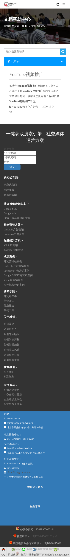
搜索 (63, 52)
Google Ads (10, 213)
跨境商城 (9, 190)
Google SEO (10, 208)
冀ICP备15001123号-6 (44, 536)
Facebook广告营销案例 (16, 270)
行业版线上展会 (13, 404)
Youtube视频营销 (13, 250)
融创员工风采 (11, 349)
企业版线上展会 (13, 399)
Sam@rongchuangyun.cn (21, 472)
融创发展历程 (11, 339)
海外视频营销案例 (14, 284)
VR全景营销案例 (13, 280)
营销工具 (9, 310)
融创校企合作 (11, 355)
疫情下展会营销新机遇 (17, 218)
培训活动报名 (11, 390)
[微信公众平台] (35, 497)
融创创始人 (10, 329)
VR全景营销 (11, 245)
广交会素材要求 (13, 394)
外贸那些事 (10, 296)
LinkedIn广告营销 (14, 229)
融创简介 (9, 323)
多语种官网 (10, 195)
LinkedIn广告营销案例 (16, 266)
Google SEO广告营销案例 (18, 275)
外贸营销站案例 (13, 261)
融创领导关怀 (11, 360)
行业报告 (9, 305)
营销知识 (9, 301)
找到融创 (9, 376)
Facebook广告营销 (14, 234)
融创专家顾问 (11, 334)
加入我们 (9, 372)
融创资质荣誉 (11, 344)
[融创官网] (35, 517)
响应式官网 (10, 184)
